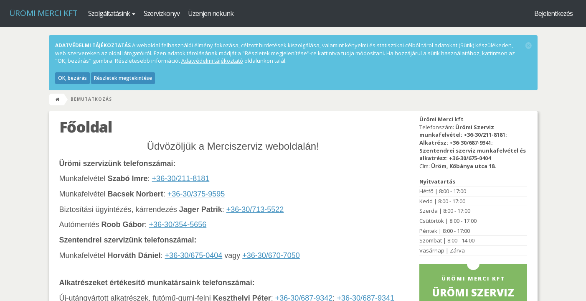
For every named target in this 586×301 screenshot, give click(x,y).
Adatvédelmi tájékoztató (212, 60)
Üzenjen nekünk (210, 13)
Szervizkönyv (162, 13)
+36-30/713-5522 (255, 209)
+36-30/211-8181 (181, 178)
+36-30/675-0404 (194, 255)
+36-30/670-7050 (271, 255)
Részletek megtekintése (123, 78)
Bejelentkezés (553, 13)
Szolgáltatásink (111, 13)
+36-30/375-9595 (196, 194)
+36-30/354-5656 (178, 224)
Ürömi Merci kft (43, 13)
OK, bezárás (72, 78)
